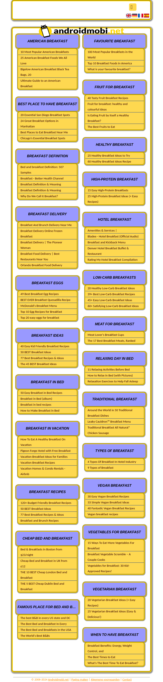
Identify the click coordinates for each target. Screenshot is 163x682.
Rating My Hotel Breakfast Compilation (113, 260)
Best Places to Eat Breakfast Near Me (44, 132)
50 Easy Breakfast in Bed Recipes (41, 393)
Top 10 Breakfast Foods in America (110, 63)
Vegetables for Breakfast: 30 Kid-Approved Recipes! (108, 568)
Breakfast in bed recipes (35, 404)
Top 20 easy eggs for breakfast (39, 318)
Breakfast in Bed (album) (36, 399)
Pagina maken (79, 679)
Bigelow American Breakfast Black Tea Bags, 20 (44, 72)
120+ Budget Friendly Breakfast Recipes (45, 503)
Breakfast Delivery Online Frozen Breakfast (41, 233)
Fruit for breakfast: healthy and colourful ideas (108, 106)
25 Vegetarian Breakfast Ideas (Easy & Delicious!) (112, 614)
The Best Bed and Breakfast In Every (43, 624)
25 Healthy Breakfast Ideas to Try (109, 155)
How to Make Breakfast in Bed (39, 410)
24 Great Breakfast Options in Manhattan (39, 123)
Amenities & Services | (102, 230)
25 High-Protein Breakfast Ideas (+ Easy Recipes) (113, 199)
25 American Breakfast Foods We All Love (43, 60)
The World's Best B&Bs (35, 636)
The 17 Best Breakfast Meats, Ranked (111, 341)
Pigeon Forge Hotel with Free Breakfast (45, 451)
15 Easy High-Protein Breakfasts (108, 190)
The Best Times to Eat (101, 657)
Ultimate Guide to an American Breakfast (40, 83)
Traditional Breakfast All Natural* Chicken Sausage (109, 430)
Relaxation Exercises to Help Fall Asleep (113, 381)
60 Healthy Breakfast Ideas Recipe (109, 161)
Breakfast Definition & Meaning (40, 184)
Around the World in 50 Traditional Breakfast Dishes (110, 412)
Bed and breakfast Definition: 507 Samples (41, 169)
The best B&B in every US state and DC (45, 618)
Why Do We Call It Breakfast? (39, 196)
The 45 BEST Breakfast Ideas (38, 364)
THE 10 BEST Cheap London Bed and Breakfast (43, 575)
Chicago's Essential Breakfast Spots (42, 138)
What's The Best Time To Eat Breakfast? (113, 663)
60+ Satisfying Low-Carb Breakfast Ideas (113, 306)
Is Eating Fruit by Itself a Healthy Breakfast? (108, 118)
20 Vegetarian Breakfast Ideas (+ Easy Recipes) (111, 602)
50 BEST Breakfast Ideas (35, 352)
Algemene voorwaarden (105, 679)
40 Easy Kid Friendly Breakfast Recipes (44, 346)
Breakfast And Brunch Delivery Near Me (46, 225)
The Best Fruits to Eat (101, 127)
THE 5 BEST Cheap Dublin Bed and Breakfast (42, 586)
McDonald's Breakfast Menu (38, 306)
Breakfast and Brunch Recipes (39, 520)
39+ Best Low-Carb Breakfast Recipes (111, 294)
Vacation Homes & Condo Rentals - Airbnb (42, 471)
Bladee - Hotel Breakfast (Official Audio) (113, 236)
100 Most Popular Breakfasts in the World (110, 54)
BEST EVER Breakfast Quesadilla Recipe (45, 300)
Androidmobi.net (58, 679)
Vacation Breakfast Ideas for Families (43, 457)
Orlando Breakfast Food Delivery (41, 265)
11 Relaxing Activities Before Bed (109, 369)
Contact (127, 679)
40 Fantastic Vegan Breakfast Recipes (111, 508)
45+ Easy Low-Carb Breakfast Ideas (110, 300)
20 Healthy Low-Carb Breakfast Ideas (111, 288)
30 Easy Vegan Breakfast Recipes (108, 496)
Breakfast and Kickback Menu (107, 242)
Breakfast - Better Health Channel (41, 178)
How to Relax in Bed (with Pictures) (110, 375)
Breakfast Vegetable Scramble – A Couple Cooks (109, 557)
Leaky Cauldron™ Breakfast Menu (109, 421)
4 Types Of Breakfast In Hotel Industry (112, 462)
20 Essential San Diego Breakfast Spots (45, 115)
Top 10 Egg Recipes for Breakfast (41, 312)
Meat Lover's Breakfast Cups (106, 335)
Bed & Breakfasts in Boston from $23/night (41, 552)
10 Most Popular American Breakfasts (44, 52)
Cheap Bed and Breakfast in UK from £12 (43, 563)
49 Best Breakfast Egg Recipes (39, 294)
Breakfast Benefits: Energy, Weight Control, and (110, 648)
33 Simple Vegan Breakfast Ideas (108, 502)
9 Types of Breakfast (101, 468)
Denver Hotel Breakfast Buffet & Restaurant (108, 251)
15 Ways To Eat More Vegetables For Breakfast (111, 545)
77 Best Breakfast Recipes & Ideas (42, 358)
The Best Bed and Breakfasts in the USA (45, 630)
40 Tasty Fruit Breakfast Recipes (108, 98)
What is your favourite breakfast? (109, 69)
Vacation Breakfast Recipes (37, 462)
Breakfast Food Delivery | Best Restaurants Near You (39, 256)
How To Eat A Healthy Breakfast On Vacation (42, 442)
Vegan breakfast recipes (103, 514)
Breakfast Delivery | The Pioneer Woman (41, 245)
